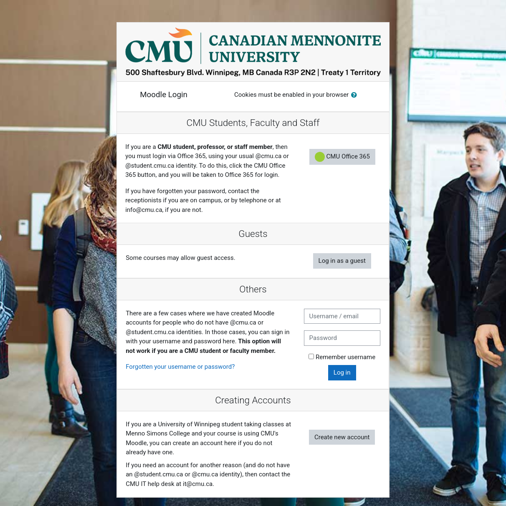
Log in (342, 372)
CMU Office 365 (342, 157)
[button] (355, 95)
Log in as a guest (342, 260)
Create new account (342, 437)
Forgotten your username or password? (180, 366)
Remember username (345, 357)
